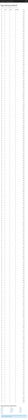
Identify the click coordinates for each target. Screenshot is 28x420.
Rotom (20, 411)
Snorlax (11, 412)
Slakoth (2, 412)
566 (1, 27)
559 (1, 76)
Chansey (2, 409)
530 (1, 396)
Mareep (2, 410)
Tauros (20, 412)
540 (1, 325)
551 (1, 178)
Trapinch (2, 413)
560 (1, 67)
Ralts (1, 411)
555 (1, 124)
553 (1, 151)
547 (1, 236)
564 (1, 38)
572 (1, 11)
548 (1, 222)
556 (1, 111)
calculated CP (9, 7)
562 (1, 51)
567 (1, 20)
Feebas (20, 408)
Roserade (11, 411)
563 (1, 44)
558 (1, 89)
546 (1, 247)
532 (1, 389)
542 (1, 302)
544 (1, 276)
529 (1, 400)
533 (1, 387)
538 (1, 347)
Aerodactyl (2, 407)
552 (1, 167)
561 (1, 58)
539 (1, 338)
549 (1, 207)
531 (1, 394)
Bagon (11, 407)
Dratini (2, 408)
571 (1, 13)
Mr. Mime (11, 410)
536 (1, 367)
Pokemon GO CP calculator (18, 415)
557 (1, 102)
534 (1, 385)
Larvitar (20, 409)
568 (1, 18)
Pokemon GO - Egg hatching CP (7, 1)
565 (1, 31)
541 (1, 314)
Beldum (20, 407)
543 (1, 289)
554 (1, 138)
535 (1, 374)
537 (1, 358)
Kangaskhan (12, 409)
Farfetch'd (11, 408)
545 (1, 265)
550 (1, 191)
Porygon (20, 410)
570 (1, 15)
